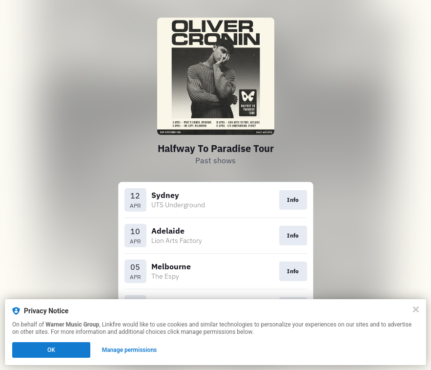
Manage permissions (129, 350)
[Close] (416, 309)
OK (51, 350)
